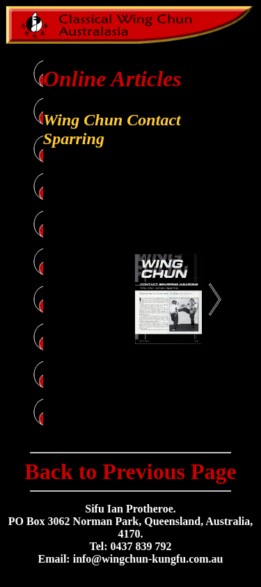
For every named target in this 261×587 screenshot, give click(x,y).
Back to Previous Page (130, 471)
